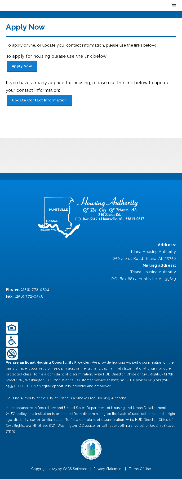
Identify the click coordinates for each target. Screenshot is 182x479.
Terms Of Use (140, 469)
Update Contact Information (39, 100)
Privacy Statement (108, 469)
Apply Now (22, 66)
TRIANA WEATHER (91, 155)
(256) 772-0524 (35, 289)
